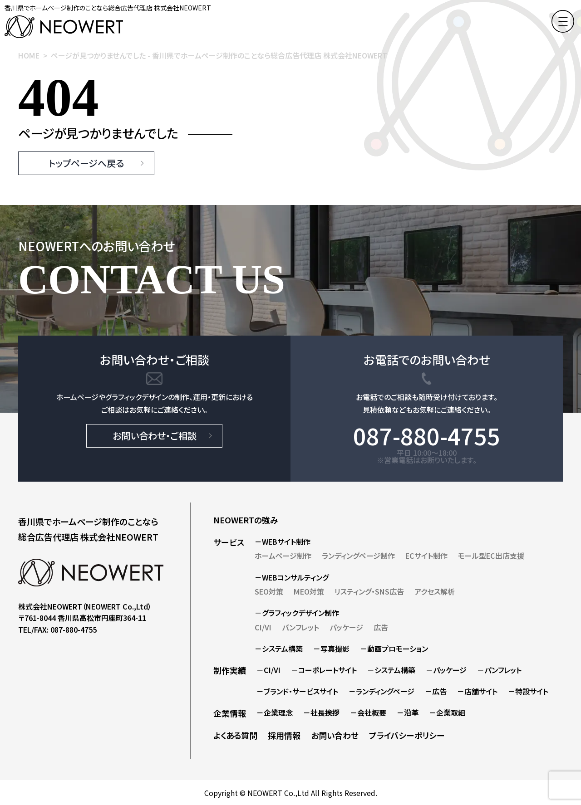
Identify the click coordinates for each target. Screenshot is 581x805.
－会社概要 (368, 712)
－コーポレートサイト (324, 669)
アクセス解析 (434, 591)
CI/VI (263, 627)
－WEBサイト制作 (282, 541)
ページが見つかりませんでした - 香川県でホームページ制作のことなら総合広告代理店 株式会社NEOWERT (219, 55)
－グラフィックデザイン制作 (297, 612)
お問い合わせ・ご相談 (155, 435)
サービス (228, 542)
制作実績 (229, 670)
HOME (28, 55)
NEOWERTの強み (245, 520)
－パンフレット (499, 669)
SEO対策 (269, 591)
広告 (381, 627)
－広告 (436, 691)
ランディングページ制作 (358, 555)
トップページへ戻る (86, 163)
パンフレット (300, 627)
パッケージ (346, 627)
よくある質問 (235, 735)
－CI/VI (268, 669)
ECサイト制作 (426, 555)
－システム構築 (279, 648)
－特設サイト (528, 691)
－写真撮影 (331, 648)
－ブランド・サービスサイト (297, 691)
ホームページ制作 (283, 555)
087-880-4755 (426, 435)
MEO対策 (309, 591)
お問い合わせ (335, 735)
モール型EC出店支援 (491, 555)
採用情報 (284, 735)
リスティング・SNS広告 (369, 591)
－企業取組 (447, 712)
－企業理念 (274, 712)
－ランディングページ (381, 691)
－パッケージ (446, 669)
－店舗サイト (477, 691)
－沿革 (408, 712)
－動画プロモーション (394, 648)
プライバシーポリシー (407, 735)
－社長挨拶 (321, 712)
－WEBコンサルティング (292, 577)
